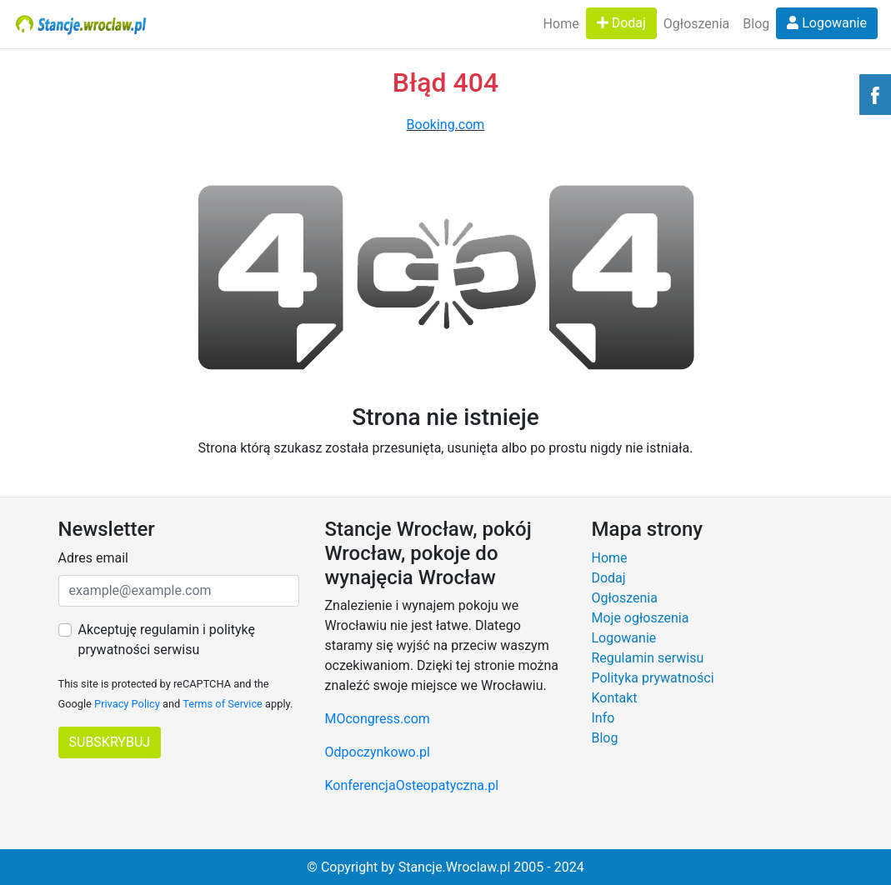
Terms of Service (223, 704)
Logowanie (827, 23)
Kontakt (614, 698)
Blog (756, 24)
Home (561, 24)
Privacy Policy (127, 704)
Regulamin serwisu (647, 658)
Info (602, 718)
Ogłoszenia (696, 24)
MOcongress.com (376, 719)
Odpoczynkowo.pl (376, 752)
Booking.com (446, 124)
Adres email (93, 558)
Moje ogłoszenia (639, 618)
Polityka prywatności (652, 678)
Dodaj (621, 23)
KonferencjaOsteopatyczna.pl (411, 785)
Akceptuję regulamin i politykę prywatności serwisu (166, 640)
